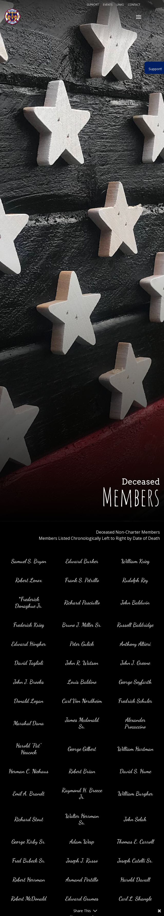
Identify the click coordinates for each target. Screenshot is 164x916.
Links (120, 4)
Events (107, 4)
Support (93, 4)
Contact (134, 4)
